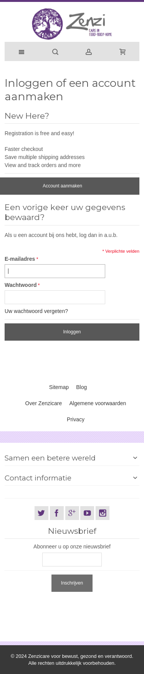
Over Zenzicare (43, 403)
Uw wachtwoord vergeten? (36, 311)
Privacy (75, 419)
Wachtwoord (20, 285)
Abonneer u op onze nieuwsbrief (72, 546)
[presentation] (63, 609)
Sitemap (59, 387)
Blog (81, 387)
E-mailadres (20, 259)
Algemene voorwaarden (98, 403)
